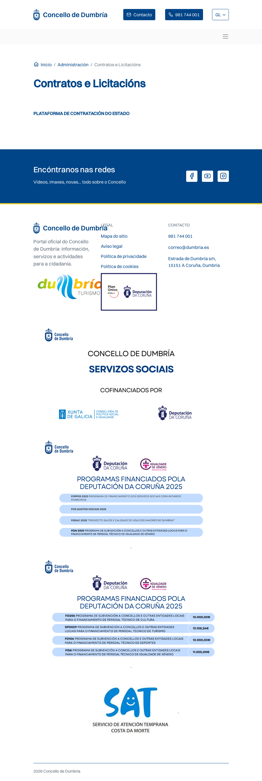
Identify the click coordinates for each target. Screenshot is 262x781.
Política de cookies (119, 266)
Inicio (46, 64)
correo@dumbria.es (188, 247)
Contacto (142, 14)
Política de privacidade (124, 256)
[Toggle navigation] (225, 36)
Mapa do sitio (114, 236)
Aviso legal (111, 246)
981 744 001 (187, 14)
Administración (73, 64)
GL (218, 14)
